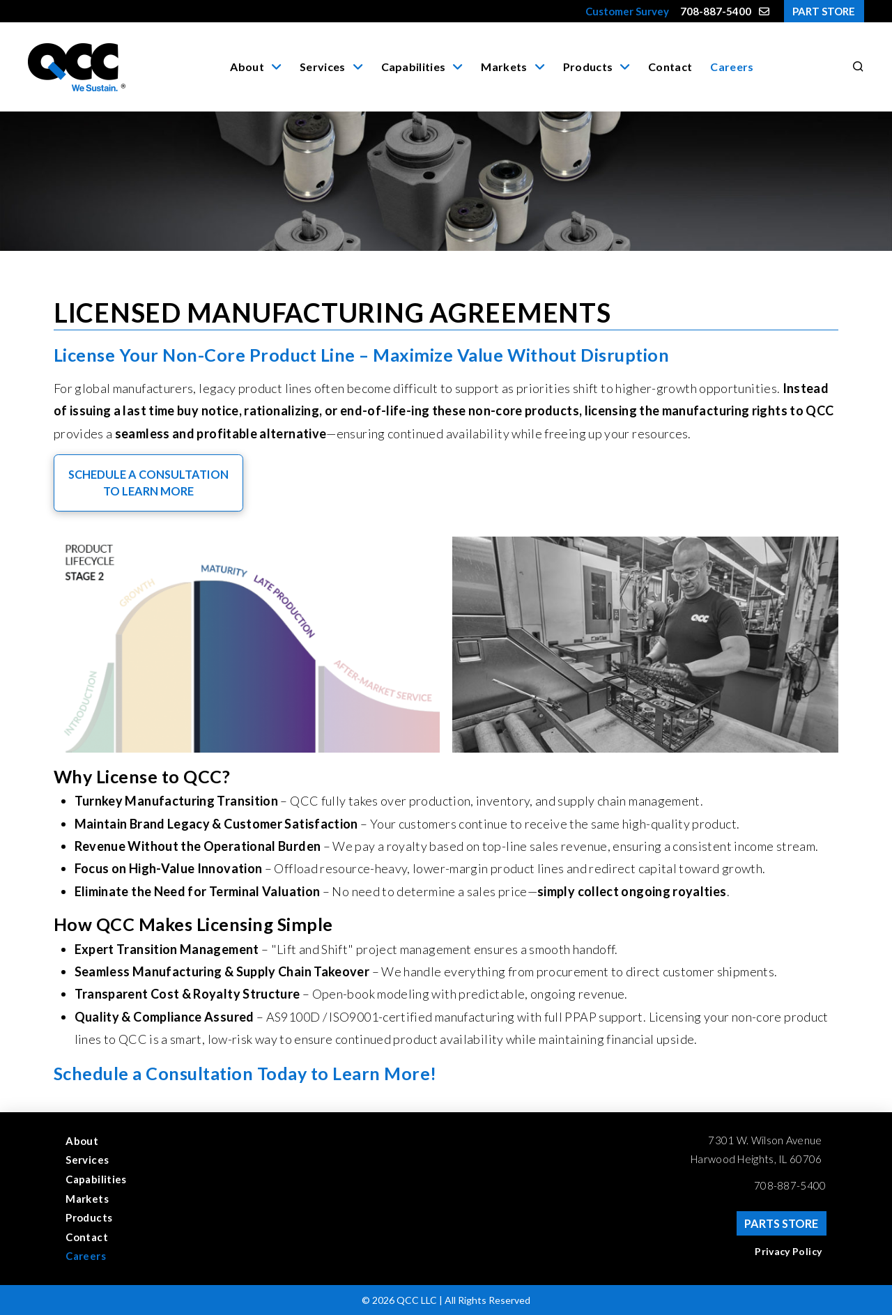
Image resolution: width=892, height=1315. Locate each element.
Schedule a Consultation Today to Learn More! (245, 1073)
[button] (855, 67)
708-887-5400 (790, 1185)
